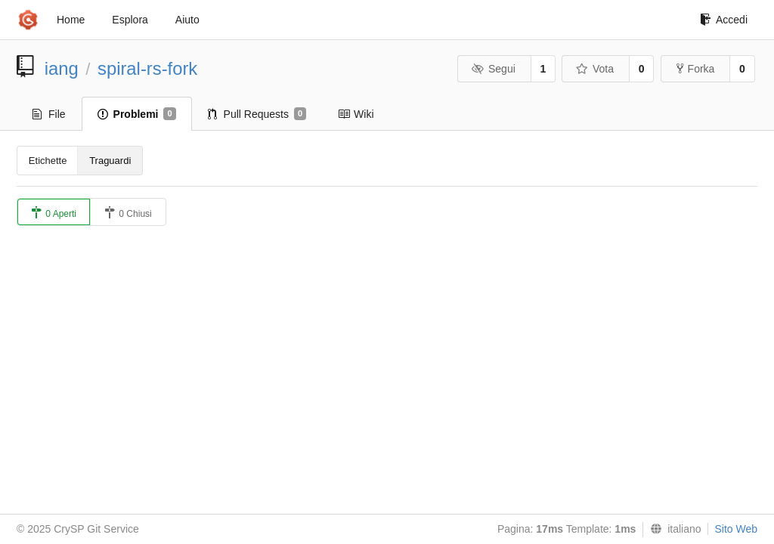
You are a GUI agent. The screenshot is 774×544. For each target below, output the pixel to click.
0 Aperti (53, 212)
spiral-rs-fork (147, 68)
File (49, 114)
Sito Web (735, 529)
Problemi (137, 114)
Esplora (129, 20)
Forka (695, 69)
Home (71, 20)
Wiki (355, 114)
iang (62, 68)
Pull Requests (257, 114)
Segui (493, 69)
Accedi (724, 20)
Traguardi (110, 160)
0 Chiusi (128, 212)
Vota (594, 69)
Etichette (48, 160)
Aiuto (187, 20)
